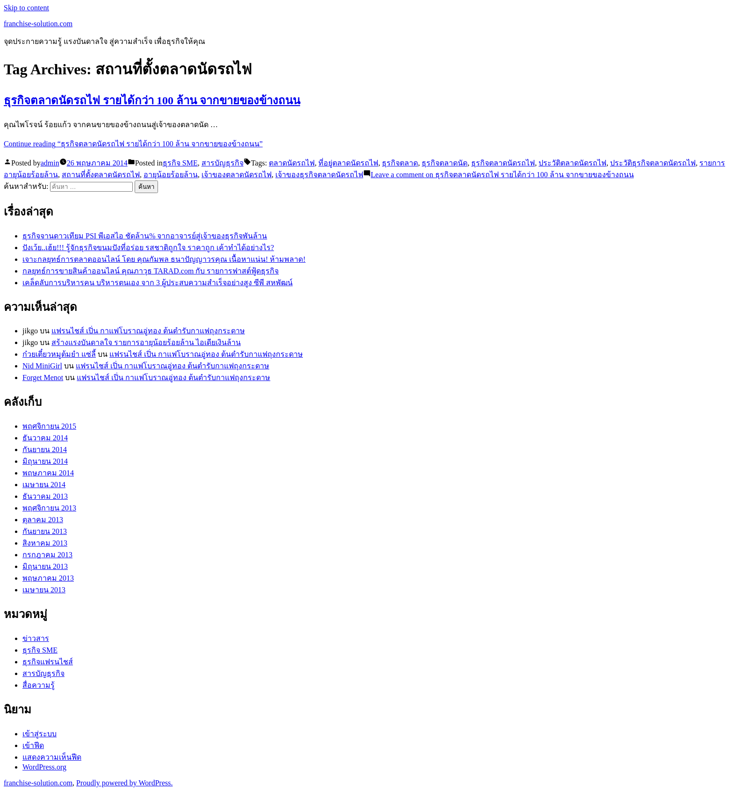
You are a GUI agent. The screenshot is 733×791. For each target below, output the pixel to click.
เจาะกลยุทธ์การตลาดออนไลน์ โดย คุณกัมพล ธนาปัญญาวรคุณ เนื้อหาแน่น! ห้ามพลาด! (164, 259)
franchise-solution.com (38, 24)
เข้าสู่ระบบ (39, 734)
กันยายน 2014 (44, 449)
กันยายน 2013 (44, 531)
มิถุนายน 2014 (45, 461)
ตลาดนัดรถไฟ (292, 163)
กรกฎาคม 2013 (47, 555)
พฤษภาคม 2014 (48, 473)
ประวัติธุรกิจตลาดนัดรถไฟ (653, 163)
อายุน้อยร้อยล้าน (171, 175)
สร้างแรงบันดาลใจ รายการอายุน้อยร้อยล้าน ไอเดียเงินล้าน (146, 342)
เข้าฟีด (33, 745)
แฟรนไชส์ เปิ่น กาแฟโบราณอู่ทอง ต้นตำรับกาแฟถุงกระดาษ (148, 331)
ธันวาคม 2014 (45, 438)
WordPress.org (44, 767)
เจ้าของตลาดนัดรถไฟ (236, 175)
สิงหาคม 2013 (44, 543)
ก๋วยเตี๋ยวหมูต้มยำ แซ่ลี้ (59, 354)
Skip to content (26, 8)
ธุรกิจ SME (180, 163)
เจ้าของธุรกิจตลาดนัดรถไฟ (319, 175)
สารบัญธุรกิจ (222, 163)
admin (50, 163)
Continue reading (133, 144)
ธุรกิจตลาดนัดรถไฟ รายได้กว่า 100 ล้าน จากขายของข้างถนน (152, 100)
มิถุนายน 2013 (45, 566)
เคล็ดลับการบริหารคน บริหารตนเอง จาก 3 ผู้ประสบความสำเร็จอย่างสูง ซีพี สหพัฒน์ (157, 283)
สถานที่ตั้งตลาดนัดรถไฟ (101, 175)
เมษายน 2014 (43, 485)
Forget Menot (42, 377)
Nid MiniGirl (42, 366)
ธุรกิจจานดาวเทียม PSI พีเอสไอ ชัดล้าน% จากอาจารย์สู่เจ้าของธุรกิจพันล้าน (144, 236)
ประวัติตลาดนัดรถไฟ (572, 163)
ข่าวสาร (35, 638)
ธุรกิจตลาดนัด (444, 163)
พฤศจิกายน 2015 (49, 426)
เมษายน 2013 (43, 590)
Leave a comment (502, 175)
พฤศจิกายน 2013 (49, 508)
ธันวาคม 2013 (45, 496)
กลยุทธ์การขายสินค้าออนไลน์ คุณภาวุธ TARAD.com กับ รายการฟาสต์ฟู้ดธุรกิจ (150, 271)
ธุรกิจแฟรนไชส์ (47, 662)
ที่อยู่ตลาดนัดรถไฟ (348, 163)
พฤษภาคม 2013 (48, 578)
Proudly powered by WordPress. (124, 783)
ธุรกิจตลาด (400, 163)
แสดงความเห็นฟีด (51, 757)
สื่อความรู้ (38, 685)
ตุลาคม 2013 (42, 520)
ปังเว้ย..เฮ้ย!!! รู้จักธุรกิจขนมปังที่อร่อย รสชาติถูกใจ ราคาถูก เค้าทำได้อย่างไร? (148, 248)
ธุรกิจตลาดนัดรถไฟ (503, 163)
